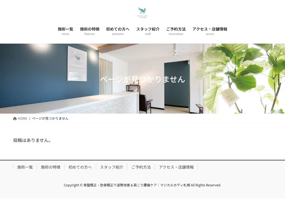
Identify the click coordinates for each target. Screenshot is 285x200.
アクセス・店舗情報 (176, 167)
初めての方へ (80, 167)
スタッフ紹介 (111, 167)
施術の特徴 (50, 167)
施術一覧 (25, 167)
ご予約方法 (141, 167)
